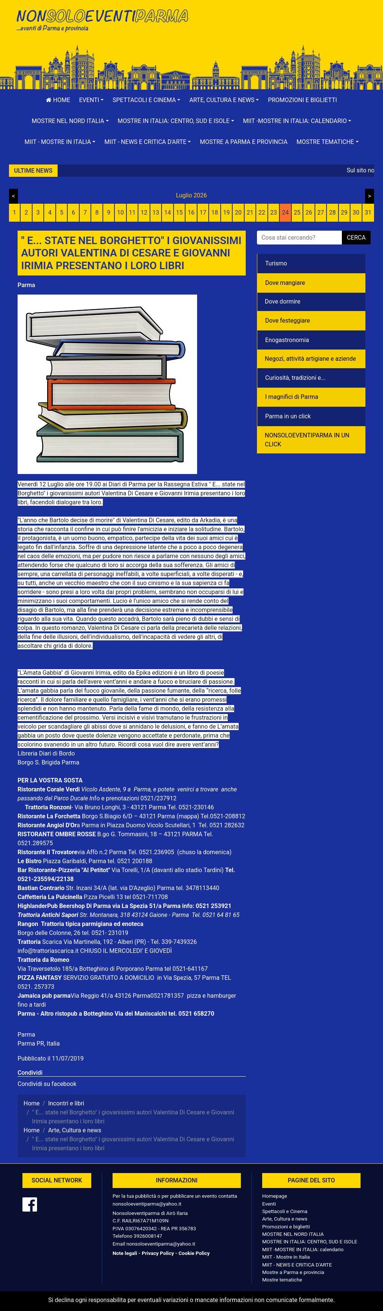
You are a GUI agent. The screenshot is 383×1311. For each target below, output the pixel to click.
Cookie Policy (193, 1253)
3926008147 (148, 1236)
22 (261, 212)
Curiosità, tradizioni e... (295, 377)
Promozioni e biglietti (302, 100)
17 (203, 212)
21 (249, 212)
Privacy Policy (158, 1253)
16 (191, 212)
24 (285, 212)
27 (320, 212)
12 (144, 212)
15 (179, 212)
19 (226, 212)
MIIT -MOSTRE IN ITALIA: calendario (303, 1249)
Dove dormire (282, 301)
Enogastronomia (287, 340)
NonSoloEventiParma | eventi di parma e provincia (102, 21)
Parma (26, 285)
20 (238, 212)
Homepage (274, 1196)
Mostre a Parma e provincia (243, 141)
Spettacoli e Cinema (284, 1211)
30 (356, 212)
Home (58, 100)
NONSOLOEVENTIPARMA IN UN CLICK (307, 440)
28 (332, 212)
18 (214, 212)
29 (344, 212)
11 (132, 212)
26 (309, 212)
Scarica (53, 941)
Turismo (276, 263)
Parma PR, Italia (39, 1043)
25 (297, 212)
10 (120, 212)
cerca (356, 237)
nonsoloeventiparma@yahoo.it (147, 1204)
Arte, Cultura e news (284, 1219)
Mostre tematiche (282, 1280)
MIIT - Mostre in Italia (286, 1257)
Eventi (269, 1204)
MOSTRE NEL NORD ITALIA (293, 1234)
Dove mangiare (285, 282)
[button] (91, 100)
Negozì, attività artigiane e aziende (310, 358)
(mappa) (188, 816)
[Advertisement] (281, 30)
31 (368, 212)
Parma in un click (288, 416)
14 (167, 212)
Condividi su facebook (47, 1083)
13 (156, 212)
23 (273, 212)
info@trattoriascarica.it (48, 950)
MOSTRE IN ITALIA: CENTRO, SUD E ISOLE (309, 1241)
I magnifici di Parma (291, 396)
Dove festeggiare (287, 320)
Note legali (125, 1253)
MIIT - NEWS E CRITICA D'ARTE (297, 1265)
